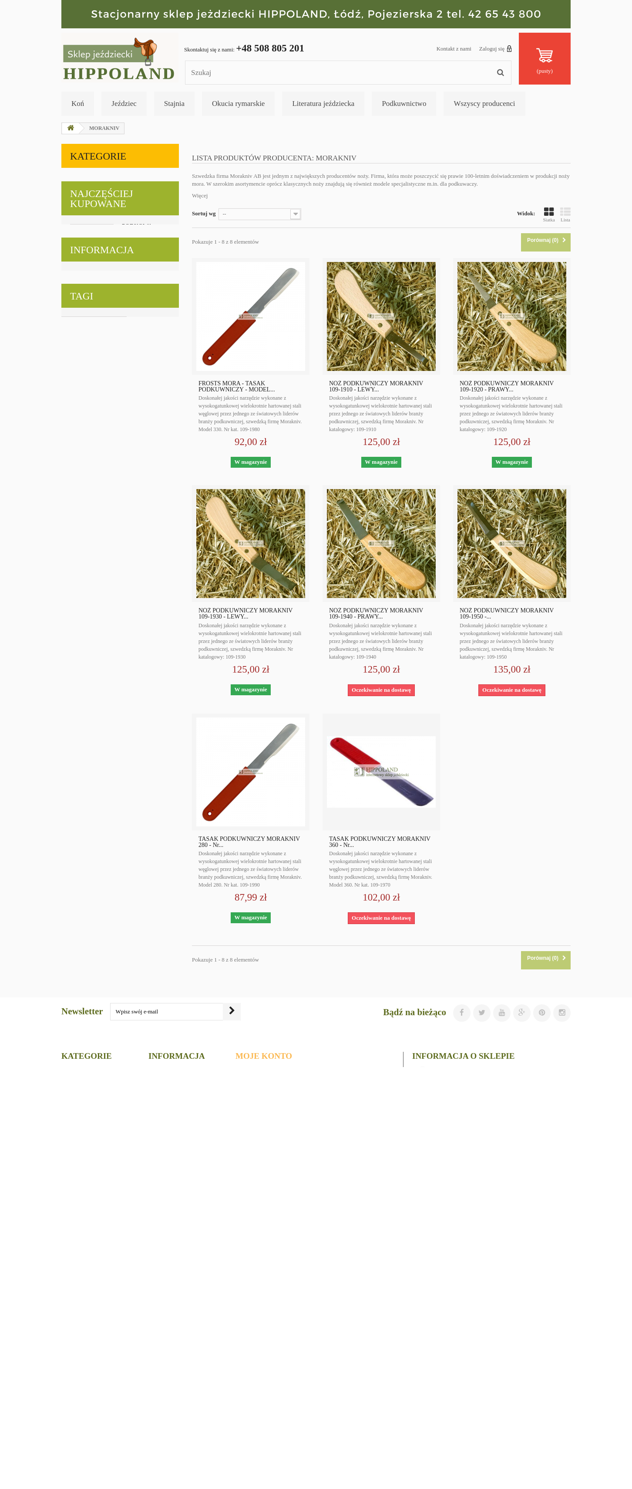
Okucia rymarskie (238, 103)
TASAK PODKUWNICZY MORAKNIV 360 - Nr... (379, 842)
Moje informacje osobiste (273, 1388)
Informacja (102, 1018)
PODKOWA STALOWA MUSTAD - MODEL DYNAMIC (137, 430)
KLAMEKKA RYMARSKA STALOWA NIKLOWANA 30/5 (140, 750)
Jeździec (124, 103)
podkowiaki (80, 1214)
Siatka (549, 214)
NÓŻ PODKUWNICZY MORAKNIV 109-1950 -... (507, 614)
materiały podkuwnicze (94, 1188)
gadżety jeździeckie (89, 1227)
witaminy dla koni (87, 1201)
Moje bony (251, 1400)
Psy (77, 303)
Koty (79, 324)
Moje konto (263, 1328)
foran (110, 1214)
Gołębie (84, 345)
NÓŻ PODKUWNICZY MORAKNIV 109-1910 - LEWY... (376, 387)
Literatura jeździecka (323, 103)
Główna (160, 1400)
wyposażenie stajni (142, 1201)
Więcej (200, 195)
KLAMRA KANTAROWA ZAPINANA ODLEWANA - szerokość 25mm (142, 861)
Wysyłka (90, 1041)
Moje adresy (253, 1377)
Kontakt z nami (454, 48)
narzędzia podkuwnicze (94, 1162)
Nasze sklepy (95, 1104)
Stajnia (174, 103)
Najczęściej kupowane (101, 386)
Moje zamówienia (262, 1343)
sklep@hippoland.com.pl (473, 1405)
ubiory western (150, 1188)
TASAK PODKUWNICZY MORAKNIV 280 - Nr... (249, 842)
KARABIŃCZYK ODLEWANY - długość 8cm (144, 533)
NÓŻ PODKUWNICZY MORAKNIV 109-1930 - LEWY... (245, 614)
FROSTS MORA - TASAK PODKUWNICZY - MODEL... (236, 387)
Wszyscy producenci (484, 103)
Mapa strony (166, 1434)
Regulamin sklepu (101, 1066)
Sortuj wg (204, 213)
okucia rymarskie (148, 1175)
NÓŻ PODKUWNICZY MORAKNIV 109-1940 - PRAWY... (376, 614)
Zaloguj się (495, 48)
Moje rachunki (257, 1366)
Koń (77, 103)
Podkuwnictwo (404, 103)
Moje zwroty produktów (271, 1354)
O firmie (89, 1079)
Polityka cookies (99, 1053)
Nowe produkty (171, 1354)
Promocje (162, 1343)
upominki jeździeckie (91, 1175)
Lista (565, 214)
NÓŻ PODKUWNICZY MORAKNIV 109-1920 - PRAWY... (507, 387)
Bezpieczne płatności (105, 1091)
